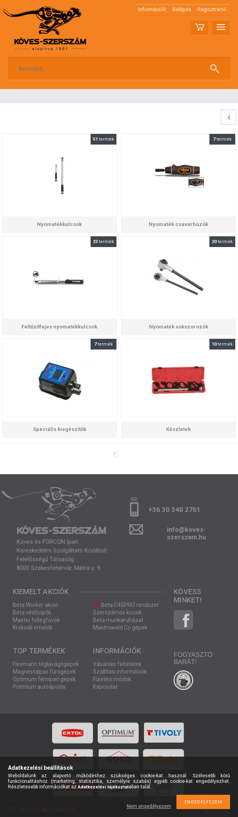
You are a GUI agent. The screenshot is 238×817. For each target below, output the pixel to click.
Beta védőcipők (32, 612)
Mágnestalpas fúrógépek (44, 671)
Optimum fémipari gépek (44, 679)
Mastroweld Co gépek (120, 627)
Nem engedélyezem (149, 806)
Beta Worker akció (35, 605)
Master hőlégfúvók (36, 620)
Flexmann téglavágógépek (46, 664)
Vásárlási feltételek (117, 664)
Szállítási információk (120, 671)
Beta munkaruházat (118, 620)
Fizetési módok (112, 679)
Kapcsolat (105, 687)
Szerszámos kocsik (117, 612)
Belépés (181, 9)
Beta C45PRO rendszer (126, 605)
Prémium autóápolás (39, 687)
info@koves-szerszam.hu (186, 532)
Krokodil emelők (32, 627)
